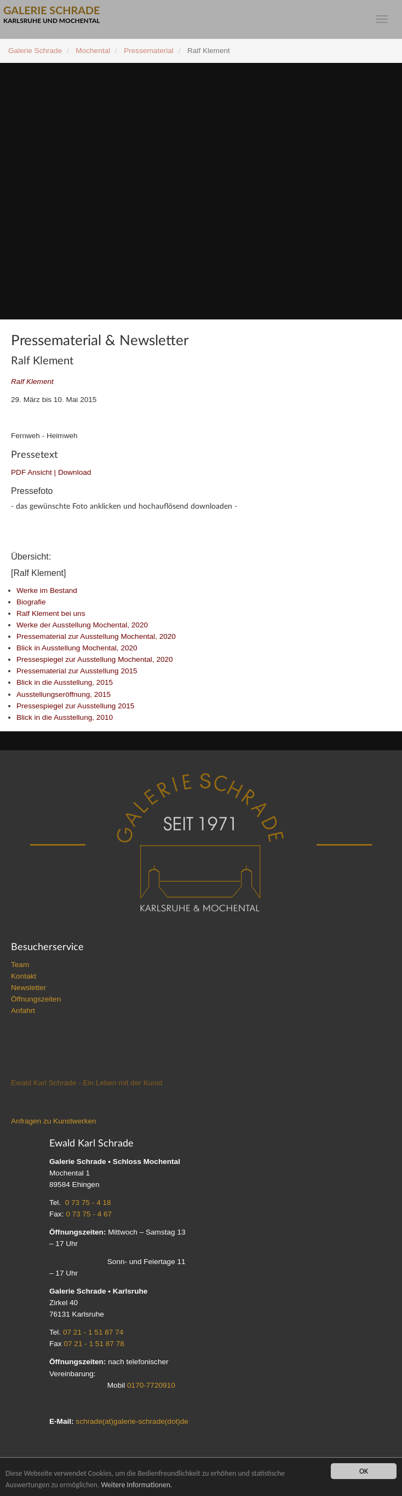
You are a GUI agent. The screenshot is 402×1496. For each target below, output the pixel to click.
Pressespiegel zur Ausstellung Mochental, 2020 (94, 660)
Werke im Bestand (46, 591)
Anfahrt (23, 1012)
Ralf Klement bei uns (50, 614)
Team (20, 966)
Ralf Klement (32, 381)
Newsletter (28, 989)
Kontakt (23, 977)
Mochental (93, 50)
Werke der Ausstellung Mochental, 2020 (82, 626)
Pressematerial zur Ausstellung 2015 (76, 672)
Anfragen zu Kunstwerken (53, 1122)
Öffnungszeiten (36, 1000)
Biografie (31, 603)
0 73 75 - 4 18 (88, 1204)
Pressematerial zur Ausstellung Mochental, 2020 (96, 637)
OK (363, 1471)
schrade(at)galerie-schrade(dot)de (132, 1422)
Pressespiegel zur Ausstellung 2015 (75, 707)
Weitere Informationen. (136, 1484)
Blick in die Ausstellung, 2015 (64, 683)
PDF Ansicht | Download (51, 472)
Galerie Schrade (35, 50)
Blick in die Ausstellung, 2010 (64, 718)
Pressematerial (149, 50)
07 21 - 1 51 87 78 (94, 1345)
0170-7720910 (151, 1386)
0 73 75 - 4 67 (89, 1215)
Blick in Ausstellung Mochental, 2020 (76, 649)
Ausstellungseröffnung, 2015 (63, 695)
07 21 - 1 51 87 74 (93, 1333)
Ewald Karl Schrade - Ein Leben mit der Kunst (87, 1084)
